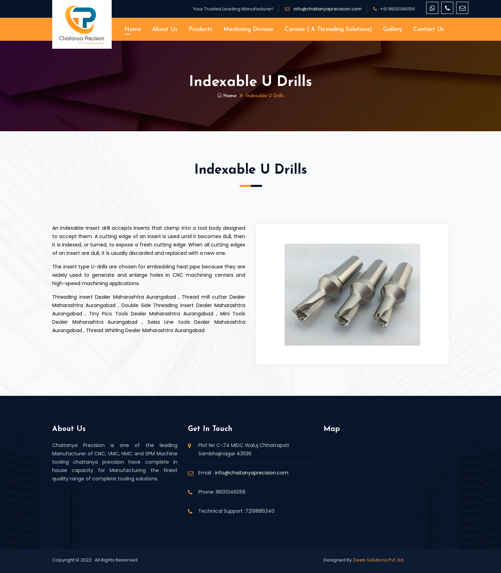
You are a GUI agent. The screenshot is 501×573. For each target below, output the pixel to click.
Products (200, 29)
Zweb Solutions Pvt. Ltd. (378, 560)
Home (133, 29)
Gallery (392, 29)
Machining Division (248, 29)
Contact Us (428, 29)
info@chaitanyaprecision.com (327, 9)
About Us (164, 29)
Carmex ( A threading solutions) (328, 29)
